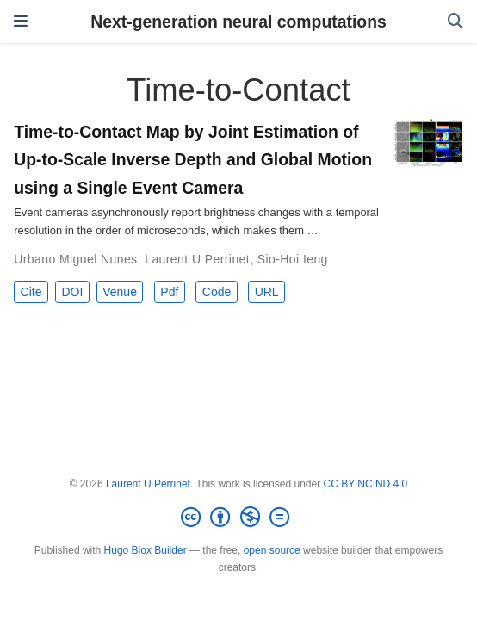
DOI (72, 292)
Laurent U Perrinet (197, 259)
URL (267, 292)
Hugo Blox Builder (145, 550)
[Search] (455, 22)
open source (272, 550)
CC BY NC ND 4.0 (365, 484)
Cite (31, 292)
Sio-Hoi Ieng (292, 259)
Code (216, 292)
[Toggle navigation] (21, 21)
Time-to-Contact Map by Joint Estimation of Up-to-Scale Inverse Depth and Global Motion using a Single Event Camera (193, 159)
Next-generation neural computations (238, 21)
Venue (119, 292)
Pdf (169, 292)
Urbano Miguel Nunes (75, 259)
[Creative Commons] (238, 517)
